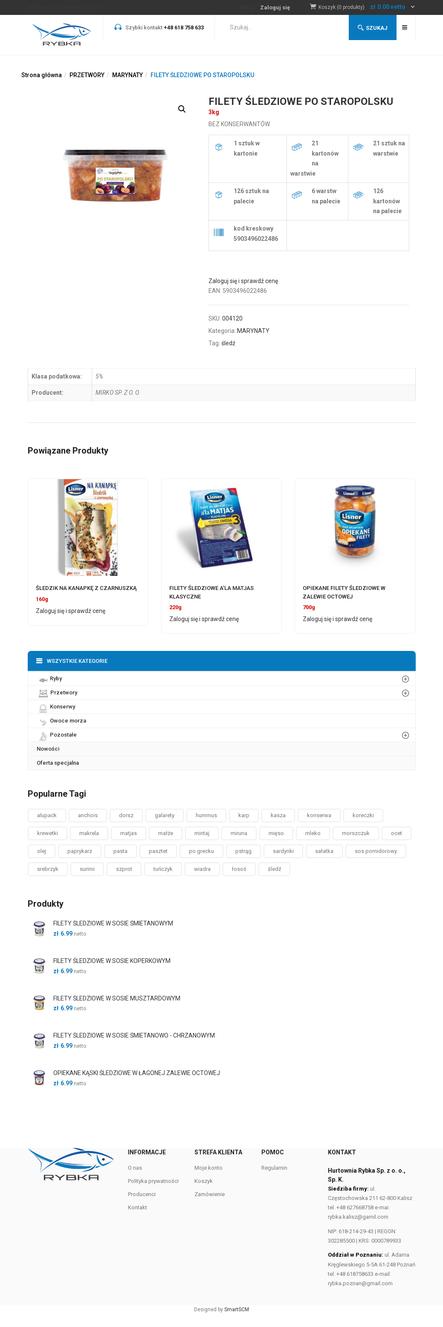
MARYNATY (127, 75)
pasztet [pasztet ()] (158, 851)
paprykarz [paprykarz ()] (79, 851)
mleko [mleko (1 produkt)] (313, 833)
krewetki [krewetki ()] (47, 833)
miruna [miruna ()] (239, 833)
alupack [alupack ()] (47, 815)
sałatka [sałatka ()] (324, 851)
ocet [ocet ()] (396, 833)
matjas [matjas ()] (128, 833)
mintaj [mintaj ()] (201, 833)
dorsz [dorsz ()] (126, 815)
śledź (228, 343)
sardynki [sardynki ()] (283, 851)
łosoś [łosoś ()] (239, 869)
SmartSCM (236, 1310)
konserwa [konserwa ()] (319, 815)
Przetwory (57, 692)
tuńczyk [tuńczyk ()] (163, 869)
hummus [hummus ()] (206, 815)
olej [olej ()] (41, 851)
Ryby (49, 678)
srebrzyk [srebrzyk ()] (47, 869)
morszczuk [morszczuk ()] (356, 833)
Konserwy (56, 706)
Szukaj (373, 28)
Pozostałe (57, 734)
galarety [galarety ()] (164, 815)
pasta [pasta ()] (120, 851)
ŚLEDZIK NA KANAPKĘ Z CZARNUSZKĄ (86, 588)
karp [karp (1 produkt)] (243, 815)
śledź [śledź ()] (274, 869)
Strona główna (41, 75)
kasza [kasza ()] (278, 815)
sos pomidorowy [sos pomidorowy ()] (376, 851)
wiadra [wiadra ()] (202, 869)
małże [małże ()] (165, 833)
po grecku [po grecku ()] (201, 851)
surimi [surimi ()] (87, 869)
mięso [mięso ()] (276, 833)
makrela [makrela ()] (89, 833)
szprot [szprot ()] (124, 869)
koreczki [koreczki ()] (363, 815)
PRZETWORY (86, 75)
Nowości (48, 749)
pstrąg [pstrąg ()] (243, 851)
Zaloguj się (275, 7)
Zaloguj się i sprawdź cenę (243, 281)
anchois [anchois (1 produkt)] (88, 815)
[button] (367, 7)
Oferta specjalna (58, 763)
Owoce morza (61, 720)
